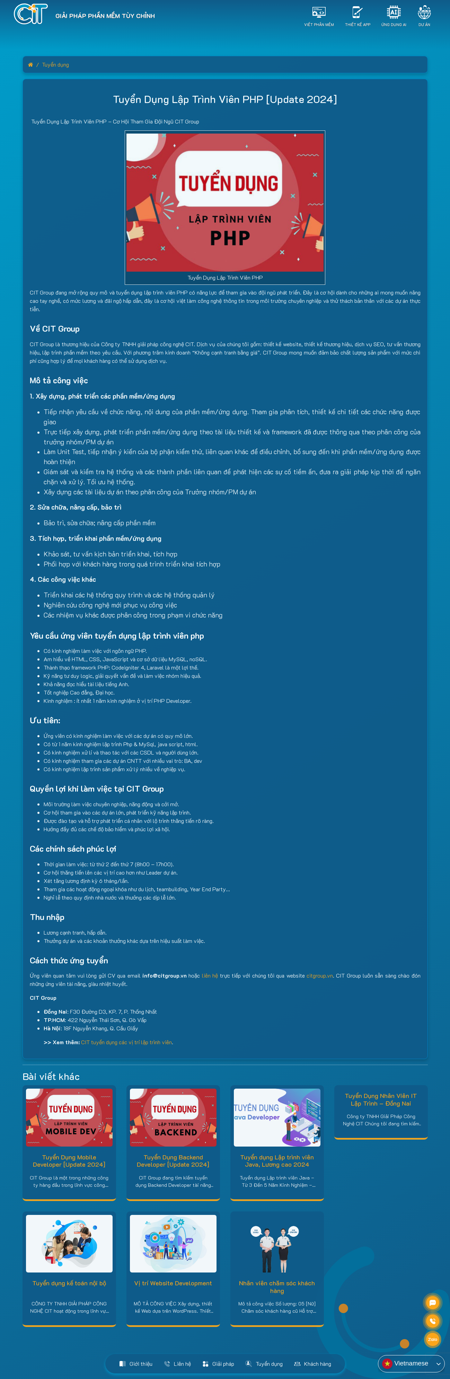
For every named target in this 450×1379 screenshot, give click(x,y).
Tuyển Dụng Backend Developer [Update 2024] (173, 1161)
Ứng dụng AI (393, 24)
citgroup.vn (320, 975)
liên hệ (210, 975)
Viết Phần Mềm (319, 24)
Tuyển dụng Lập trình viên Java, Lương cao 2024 (277, 1161)
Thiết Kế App (357, 24)
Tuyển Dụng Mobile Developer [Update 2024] (69, 1161)
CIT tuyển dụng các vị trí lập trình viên (126, 1042)
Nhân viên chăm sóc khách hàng (277, 1287)
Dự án (424, 24)
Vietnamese (405, 1364)
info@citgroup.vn (164, 975)
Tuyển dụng (55, 64)
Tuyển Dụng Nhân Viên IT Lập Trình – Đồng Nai (381, 1099)
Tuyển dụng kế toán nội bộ (69, 1283)
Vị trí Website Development (173, 1283)
